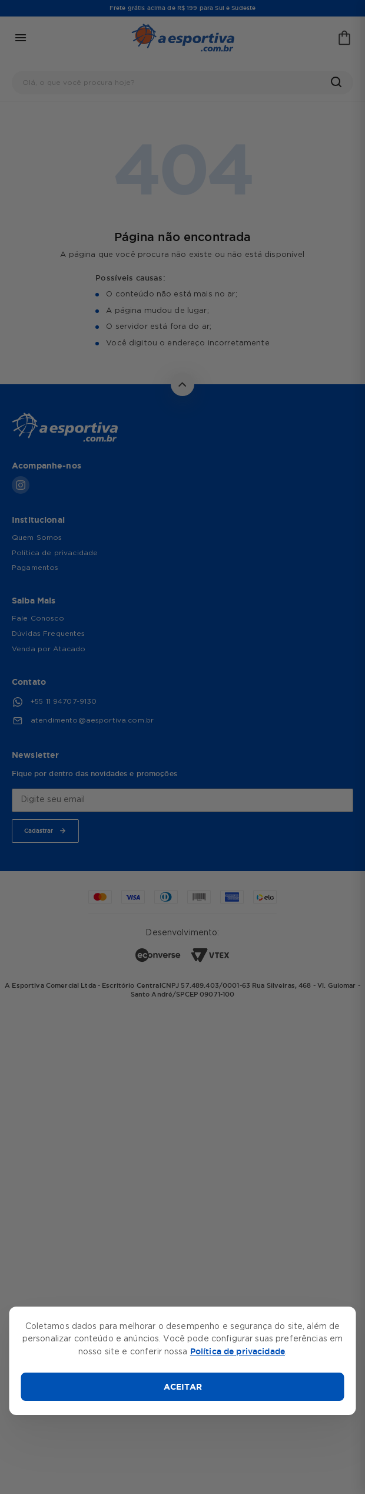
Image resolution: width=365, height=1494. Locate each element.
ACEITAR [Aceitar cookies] (183, 1386)
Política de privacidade (237, 1351)
